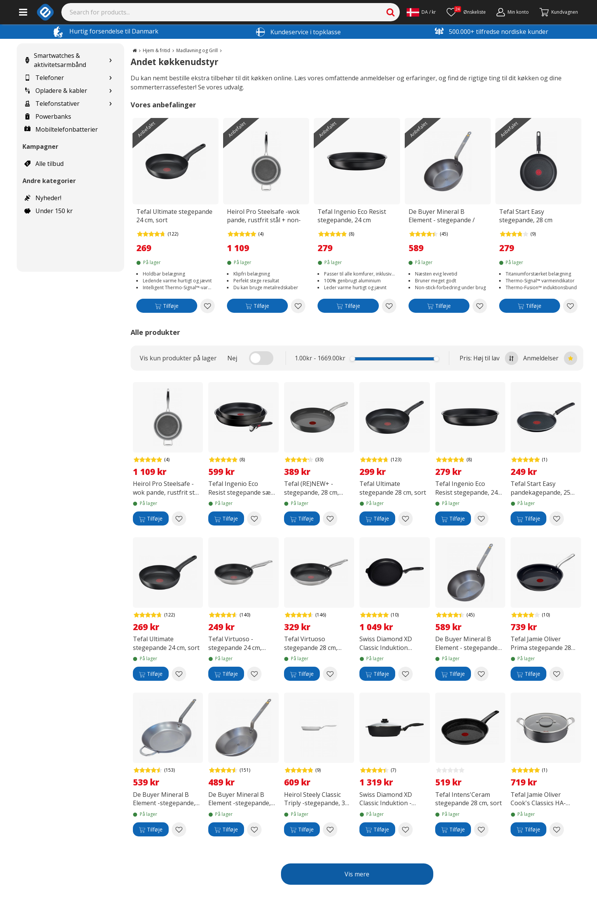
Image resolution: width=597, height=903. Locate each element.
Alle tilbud (44, 163)
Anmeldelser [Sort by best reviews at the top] (550, 358)
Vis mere (357, 874)
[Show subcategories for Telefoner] (110, 78)
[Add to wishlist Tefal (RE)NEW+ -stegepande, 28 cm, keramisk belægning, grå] (330, 518)
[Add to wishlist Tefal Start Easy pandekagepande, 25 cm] (556, 518)
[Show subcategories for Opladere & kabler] (110, 91)
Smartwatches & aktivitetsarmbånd (55, 60)
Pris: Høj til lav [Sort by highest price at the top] (489, 358)
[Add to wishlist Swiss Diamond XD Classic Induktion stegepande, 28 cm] (405, 674)
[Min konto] (513, 12)
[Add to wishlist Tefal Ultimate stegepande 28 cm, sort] (405, 518)
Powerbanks (47, 116)
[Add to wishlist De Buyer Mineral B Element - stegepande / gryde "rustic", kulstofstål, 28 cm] (479, 306)
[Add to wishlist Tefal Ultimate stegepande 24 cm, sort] (207, 306)
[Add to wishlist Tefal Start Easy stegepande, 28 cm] (570, 306)
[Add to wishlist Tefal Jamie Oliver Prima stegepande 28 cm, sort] (556, 674)
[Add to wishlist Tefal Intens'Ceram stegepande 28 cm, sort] (481, 829)
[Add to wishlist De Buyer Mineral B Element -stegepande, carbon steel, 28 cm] (254, 829)
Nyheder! (42, 197)
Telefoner (44, 77)
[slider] (352, 359)
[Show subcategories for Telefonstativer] (110, 104)
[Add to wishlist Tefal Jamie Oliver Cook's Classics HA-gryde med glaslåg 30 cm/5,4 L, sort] (556, 829)
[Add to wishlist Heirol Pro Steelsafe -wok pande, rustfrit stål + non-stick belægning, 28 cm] (298, 306)
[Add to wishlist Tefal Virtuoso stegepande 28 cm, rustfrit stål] (330, 674)
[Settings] (421, 12)
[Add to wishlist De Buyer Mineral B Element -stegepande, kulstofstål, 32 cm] (179, 829)
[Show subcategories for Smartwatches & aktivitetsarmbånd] (110, 60)
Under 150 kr (48, 210)
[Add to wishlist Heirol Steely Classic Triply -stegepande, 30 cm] (330, 829)
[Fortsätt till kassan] (559, 12)
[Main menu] (23, 12)
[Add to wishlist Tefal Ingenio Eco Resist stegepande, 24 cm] (389, 306)
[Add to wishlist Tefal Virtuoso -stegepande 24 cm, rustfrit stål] (254, 674)
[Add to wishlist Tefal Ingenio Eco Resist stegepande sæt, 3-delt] (254, 518)
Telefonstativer (52, 103)
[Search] (230, 12)
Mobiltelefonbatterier (61, 129)
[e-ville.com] (45, 12)
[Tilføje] (166, 307)
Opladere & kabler (55, 90)
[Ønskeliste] (466, 12)
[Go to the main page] (134, 50)
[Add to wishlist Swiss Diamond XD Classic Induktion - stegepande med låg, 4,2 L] (405, 829)
